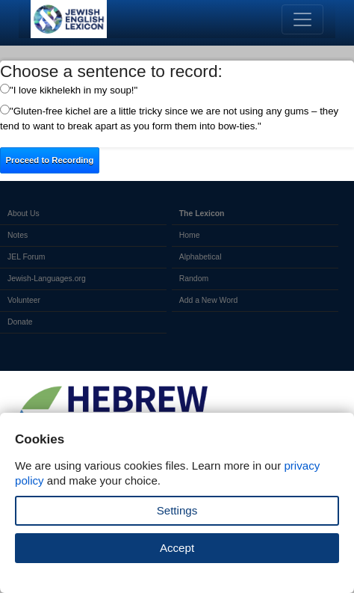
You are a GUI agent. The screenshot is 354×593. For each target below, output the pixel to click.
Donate (20, 322)
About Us (23, 213)
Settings (177, 510)
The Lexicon (202, 213)
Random (193, 278)
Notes (17, 235)
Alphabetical (200, 257)
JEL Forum (26, 257)
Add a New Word (208, 300)
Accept (177, 547)
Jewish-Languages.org (46, 278)
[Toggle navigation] (302, 19)
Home (189, 235)
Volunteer (23, 300)
